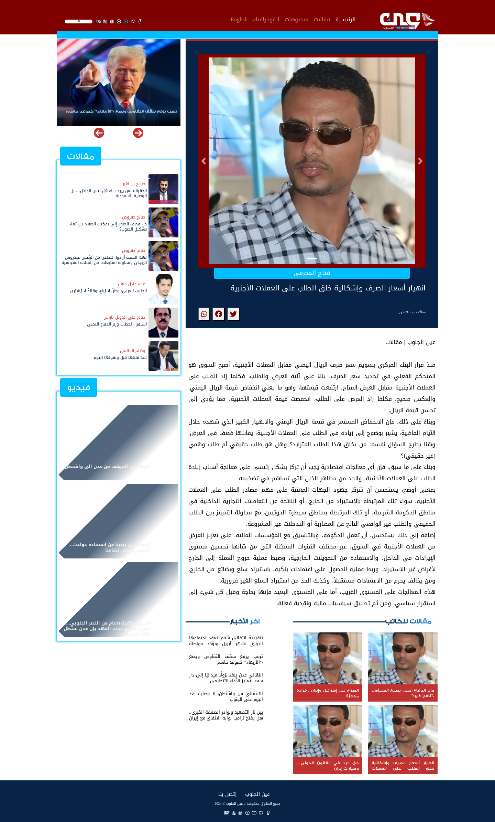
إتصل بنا (227, 794)
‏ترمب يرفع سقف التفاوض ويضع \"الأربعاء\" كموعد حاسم (121, 111)
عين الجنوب (257, 794)
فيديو (78, 387)
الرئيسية (346, 18)
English (239, 18)
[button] (203, 161)
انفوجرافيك (266, 18)
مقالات (322, 18)
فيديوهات (296, 18)
